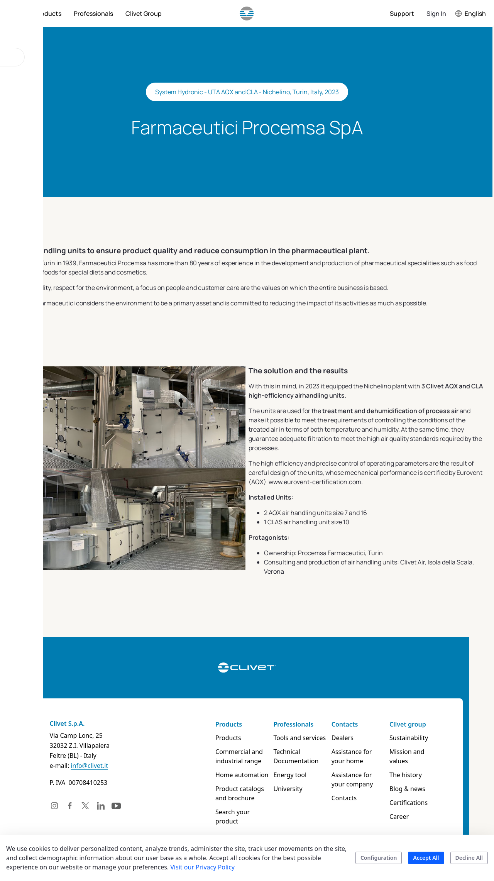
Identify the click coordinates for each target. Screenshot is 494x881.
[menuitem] (47, 13)
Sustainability (426, 738)
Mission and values (434, 751)
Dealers (353, 738)
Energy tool (293, 775)
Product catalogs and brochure (241, 793)
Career (416, 807)
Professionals (296, 724)
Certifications (426, 793)
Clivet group (425, 724)
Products (224, 724)
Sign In (436, 13)
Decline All (469, 857)
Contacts (355, 724)
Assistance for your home (369, 756)
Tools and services (302, 738)
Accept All (426, 857)
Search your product (240, 812)
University (290, 788)
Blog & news (425, 779)
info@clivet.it (64, 765)
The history (423, 765)
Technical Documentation (298, 756)
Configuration (378, 857)
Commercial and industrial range (235, 756)
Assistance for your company (369, 779)
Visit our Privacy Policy (202, 867)
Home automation (237, 775)
